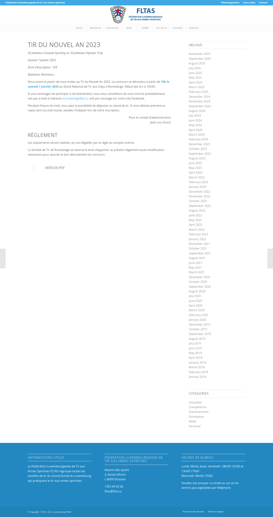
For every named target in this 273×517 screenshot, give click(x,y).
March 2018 (197, 367)
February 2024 (198, 139)
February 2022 (198, 234)
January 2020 (197, 320)
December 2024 (199, 97)
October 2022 (198, 201)
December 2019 (199, 324)
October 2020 (198, 282)
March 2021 (197, 272)
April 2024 (195, 130)
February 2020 (198, 315)
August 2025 (197, 63)
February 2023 (198, 182)
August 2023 (197, 158)
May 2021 (195, 267)
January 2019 (197, 362)
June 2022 (195, 215)
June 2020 (195, 301)
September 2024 (200, 106)
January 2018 (197, 377)
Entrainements (199, 412)
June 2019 (195, 348)
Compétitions (198, 407)
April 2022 (195, 225)
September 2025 (200, 59)
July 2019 (195, 343)
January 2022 (197, 239)
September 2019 (200, 334)
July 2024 (195, 115)
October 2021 (198, 248)
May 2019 (195, 353)
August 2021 (197, 258)
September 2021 (200, 253)
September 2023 (200, 154)
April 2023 (195, 172)
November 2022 (199, 196)
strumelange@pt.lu (75, 98)
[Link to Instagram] (237, 511)
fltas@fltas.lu (113, 491)
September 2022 (200, 206)
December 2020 (199, 277)
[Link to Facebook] (232, 511)
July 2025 (195, 68)
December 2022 (199, 192)
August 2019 (197, 339)
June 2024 (195, 120)
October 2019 (198, 329)
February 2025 (198, 92)
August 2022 (197, 210)
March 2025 (197, 87)
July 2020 (195, 296)
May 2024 (195, 125)
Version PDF (55, 167)
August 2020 (197, 291)
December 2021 (199, 244)
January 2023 (197, 187)
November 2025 (199, 54)
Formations (196, 417)
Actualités (195, 402)
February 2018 (198, 372)
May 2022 (195, 220)
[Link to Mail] (242, 511)
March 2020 (197, 310)
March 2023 (197, 177)
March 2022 (197, 230)
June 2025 (195, 73)
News (192, 421)
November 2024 (199, 101)
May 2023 (195, 168)
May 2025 (195, 78)
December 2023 (199, 144)
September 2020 (200, 287)
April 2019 (195, 358)
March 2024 (197, 135)
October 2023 (198, 149)
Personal (195, 426)
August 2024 (197, 111)
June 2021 (195, 263)
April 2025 (195, 82)
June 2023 (195, 163)
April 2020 (195, 305)
